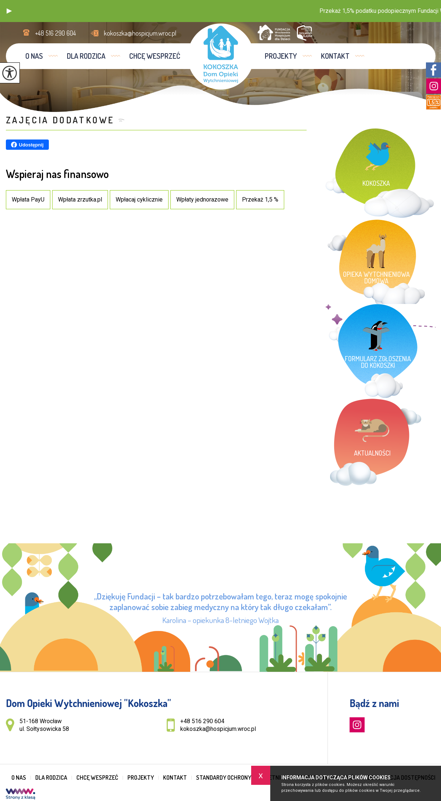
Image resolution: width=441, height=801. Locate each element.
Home (359, 98)
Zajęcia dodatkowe (60, 120)
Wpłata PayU (28, 199)
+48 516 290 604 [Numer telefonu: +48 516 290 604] (202, 721)
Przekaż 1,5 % (260, 199)
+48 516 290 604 (49, 33)
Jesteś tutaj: (339, 98)
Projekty (281, 56)
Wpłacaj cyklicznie (139, 199)
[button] (9, 11)
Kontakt (335, 56)
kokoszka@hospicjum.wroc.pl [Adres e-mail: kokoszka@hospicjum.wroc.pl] (218, 728)
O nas (34, 56)
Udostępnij (27, 145)
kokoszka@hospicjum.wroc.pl (133, 33)
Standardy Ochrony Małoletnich (242, 777)
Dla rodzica (86, 56)
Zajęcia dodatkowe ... (390, 98)
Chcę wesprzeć (154, 56)
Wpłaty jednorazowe (202, 199)
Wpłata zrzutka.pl (80, 199)
